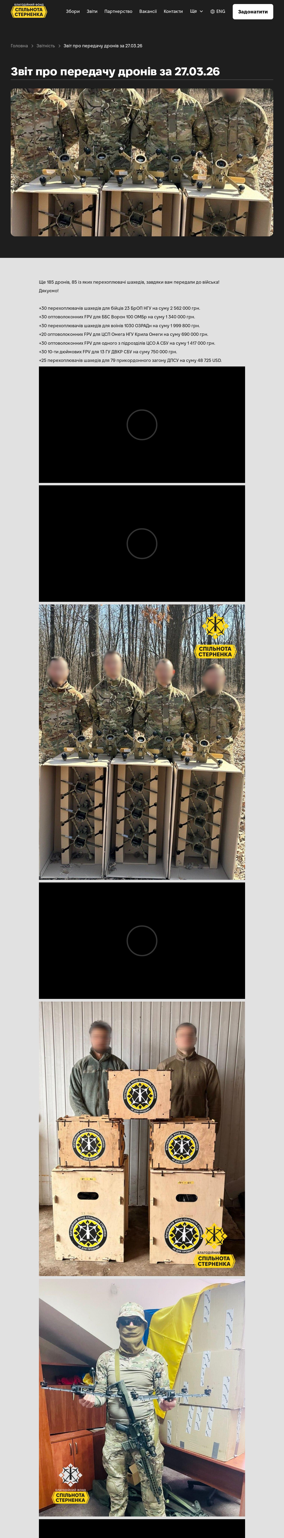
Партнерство (118, 11)
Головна (19, 46)
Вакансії (148, 11)
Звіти (92, 11)
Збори (73, 11)
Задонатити (253, 11)
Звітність (46, 46)
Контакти (173, 11)
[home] (29, 11)
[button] (196, 11)
